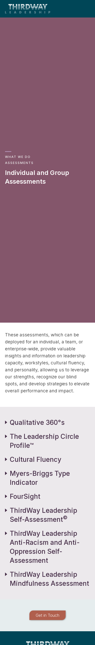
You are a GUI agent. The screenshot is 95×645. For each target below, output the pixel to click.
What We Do (18, 157)
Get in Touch (47, 615)
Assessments (19, 163)
